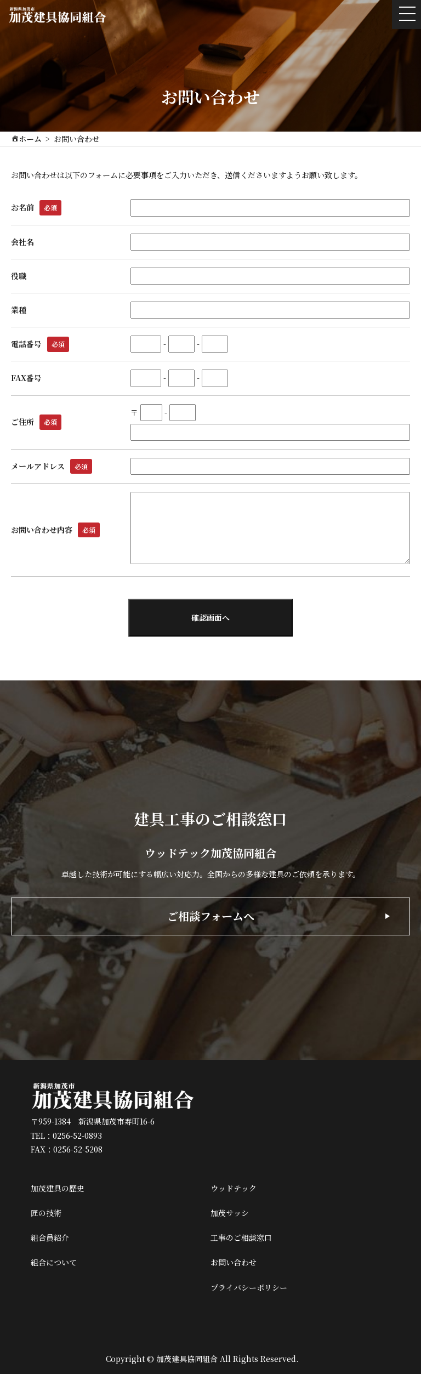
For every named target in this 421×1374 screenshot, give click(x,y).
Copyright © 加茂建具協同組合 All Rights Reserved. (202, 1358)
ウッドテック (233, 1188)
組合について (54, 1262)
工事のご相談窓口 (241, 1237)
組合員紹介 (50, 1237)
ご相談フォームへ (210, 916)
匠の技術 (46, 1212)
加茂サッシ (229, 1212)
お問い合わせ (233, 1262)
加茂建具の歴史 (57, 1188)
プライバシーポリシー (248, 1287)
